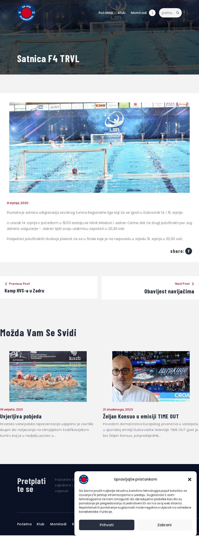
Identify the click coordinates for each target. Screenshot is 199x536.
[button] (189, 479)
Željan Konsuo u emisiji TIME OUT (143, 416)
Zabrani (164, 524)
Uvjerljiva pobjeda (21, 416)
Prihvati (107, 524)
